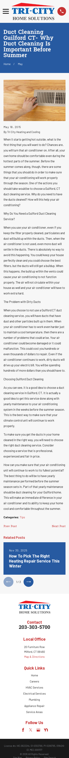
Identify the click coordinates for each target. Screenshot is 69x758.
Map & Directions (34, 656)
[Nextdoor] (46, 730)
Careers (34, 681)
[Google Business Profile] (38, 730)
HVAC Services (34, 687)
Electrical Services (34, 693)
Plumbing (34, 699)
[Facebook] (23, 730)
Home (34, 675)
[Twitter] (31, 730)
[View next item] (28, 582)
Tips (22, 517)
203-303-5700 (34, 627)
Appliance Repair (34, 706)
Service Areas (34, 712)
